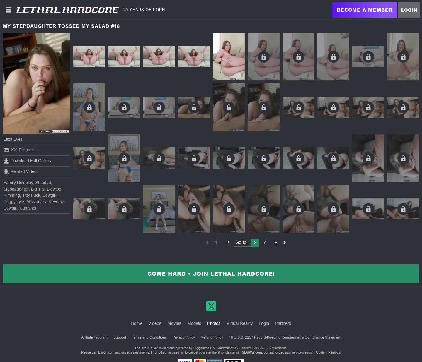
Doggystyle (14, 201)
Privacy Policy (184, 337)
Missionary (36, 201)
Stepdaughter (16, 189)
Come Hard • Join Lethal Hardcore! (211, 273)
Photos (214, 323)
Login (409, 10)
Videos (154, 323)
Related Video (20, 171)
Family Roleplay (18, 182)
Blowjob (54, 189)
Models (194, 323)
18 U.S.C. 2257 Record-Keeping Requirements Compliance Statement (285, 337)
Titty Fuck (31, 195)
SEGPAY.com (252, 352)
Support (119, 337)
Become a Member (365, 9)
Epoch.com (106, 352)
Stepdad (43, 182)
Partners (283, 323)
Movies (174, 323)
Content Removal (328, 352)
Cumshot (28, 208)
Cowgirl (49, 195)
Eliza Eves (13, 139)
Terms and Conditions (149, 337)
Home (136, 323)
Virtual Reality (240, 323)
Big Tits (38, 189)
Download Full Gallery (27, 161)
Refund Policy (212, 337)
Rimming (12, 195)
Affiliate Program (94, 337)
